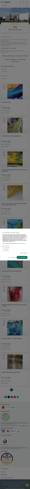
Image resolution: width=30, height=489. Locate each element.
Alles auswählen (22, 257)
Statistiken (5, 249)
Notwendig (5, 246)
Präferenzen (5, 247)
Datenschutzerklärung (21, 243)
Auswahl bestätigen (12, 257)
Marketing (5, 250)
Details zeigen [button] (24, 253)
